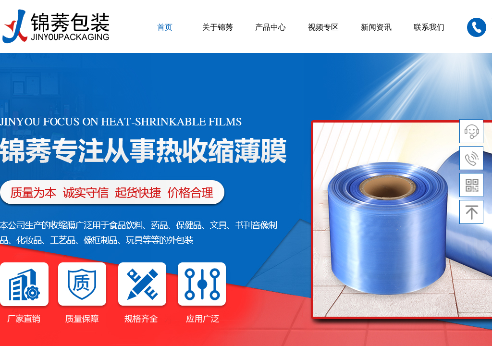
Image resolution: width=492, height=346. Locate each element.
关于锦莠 (217, 27)
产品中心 (270, 27)
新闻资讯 (376, 27)
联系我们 (429, 27)
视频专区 (323, 27)
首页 (164, 27)
